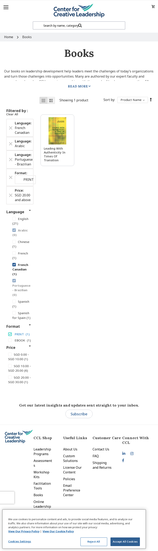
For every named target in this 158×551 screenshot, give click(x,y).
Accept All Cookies (125, 541)
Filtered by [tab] (16, 110)
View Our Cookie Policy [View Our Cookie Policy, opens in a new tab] (58, 531)
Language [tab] (15, 211)
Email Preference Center (71, 490)
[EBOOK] (19, 340)
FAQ (96, 456)
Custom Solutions (70, 458)
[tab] (137, 440)
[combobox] (79, 25)
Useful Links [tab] (75, 437)
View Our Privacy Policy (24, 531)
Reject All (93, 541)
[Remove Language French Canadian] (11, 128)
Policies (69, 479)
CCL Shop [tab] (43, 437)
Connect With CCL (135, 440)
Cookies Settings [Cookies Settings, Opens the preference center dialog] (19, 541)
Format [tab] (13, 326)
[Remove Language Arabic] (11, 144)
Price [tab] (10, 347)
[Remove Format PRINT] (11, 177)
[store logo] (79, 10)
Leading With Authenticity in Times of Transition (54, 154)
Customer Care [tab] (107, 437)
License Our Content (72, 469)
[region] (74, 529)
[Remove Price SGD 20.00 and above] (11, 195)
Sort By (108, 99)
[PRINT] (19, 334)
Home (9, 37)
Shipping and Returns (102, 465)
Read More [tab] (78, 86)
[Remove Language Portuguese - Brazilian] (11, 159)
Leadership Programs (42, 451)
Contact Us (101, 449)
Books (38, 495)
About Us (70, 449)
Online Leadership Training (42, 506)
